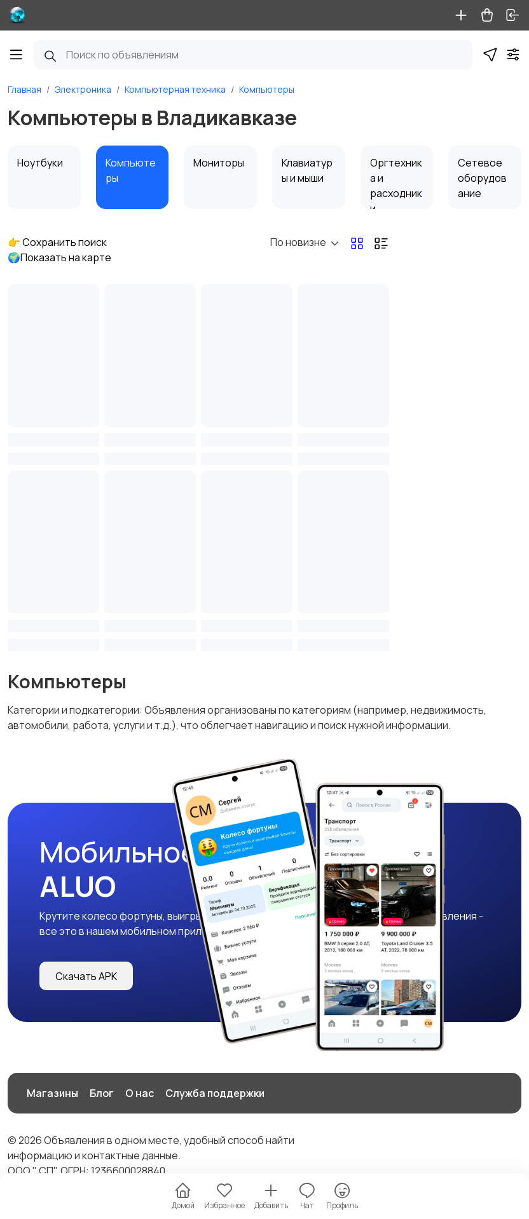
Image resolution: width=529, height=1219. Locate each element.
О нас (139, 1093)
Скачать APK (86, 976)
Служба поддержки (214, 1093)
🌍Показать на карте (59, 257)
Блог (102, 1093)
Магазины (52, 1093)
